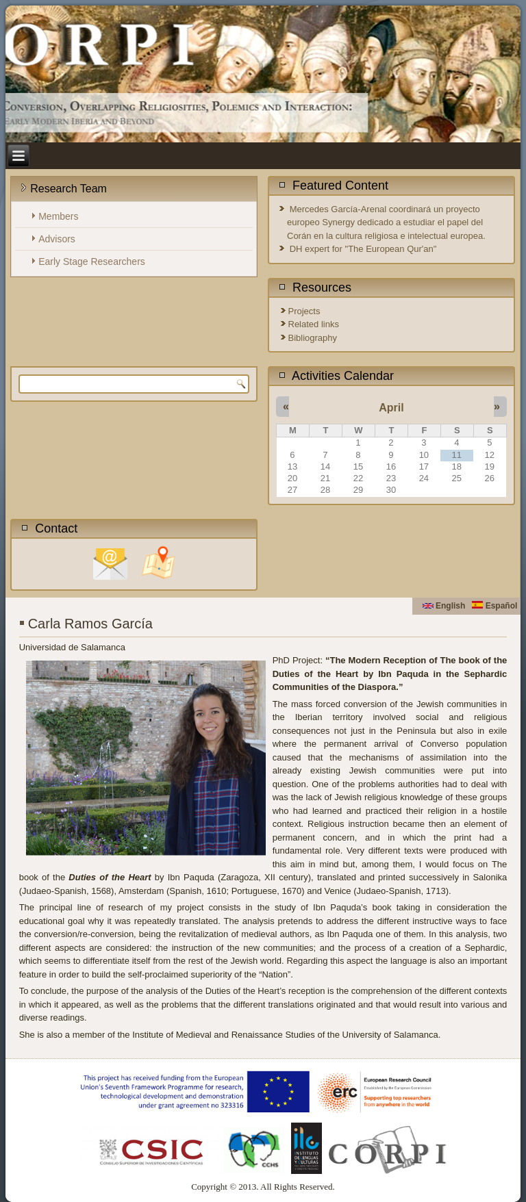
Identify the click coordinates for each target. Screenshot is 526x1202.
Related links (313, 324)
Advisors (56, 238)
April (391, 407)
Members (58, 216)
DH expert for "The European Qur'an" (363, 249)
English (444, 606)
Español (494, 606)
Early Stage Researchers (91, 261)
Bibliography (313, 338)
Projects (304, 311)
